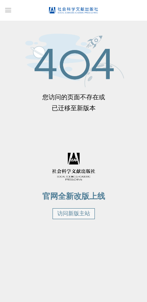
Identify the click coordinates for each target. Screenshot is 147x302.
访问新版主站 (73, 213)
